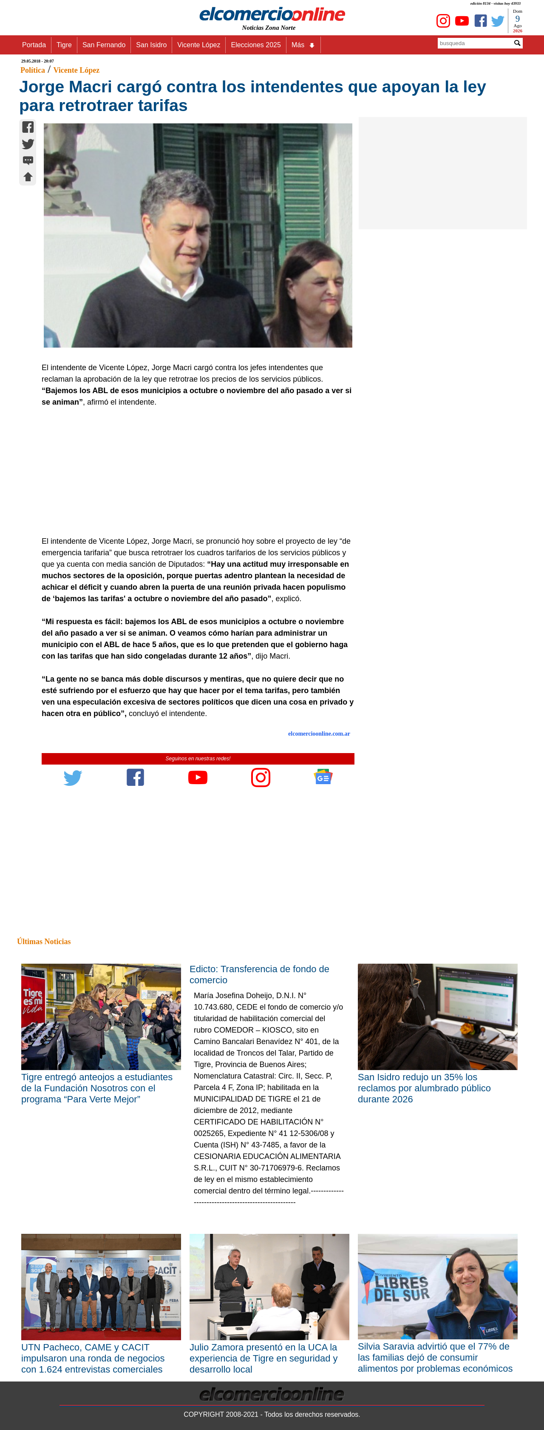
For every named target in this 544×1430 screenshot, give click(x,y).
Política (32, 70)
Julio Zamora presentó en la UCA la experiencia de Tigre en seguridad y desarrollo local (264, 1358)
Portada (34, 45)
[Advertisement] (193, 471)
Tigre (64, 45)
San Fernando (103, 45)
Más (303, 45)
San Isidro (151, 45)
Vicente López (198, 45)
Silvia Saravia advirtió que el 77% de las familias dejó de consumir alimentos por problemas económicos (435, 1357)
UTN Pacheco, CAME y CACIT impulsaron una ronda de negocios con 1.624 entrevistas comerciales (93, 1358)
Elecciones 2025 (255, 45)
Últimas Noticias (44, 941)
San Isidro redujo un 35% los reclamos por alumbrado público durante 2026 (424, 1088)
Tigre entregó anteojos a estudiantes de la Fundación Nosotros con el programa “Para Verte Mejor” (97, 1088)
